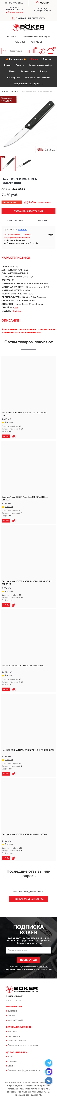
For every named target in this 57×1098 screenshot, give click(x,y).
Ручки (7, 65)
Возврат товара (15, 1020)
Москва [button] (22, 230)
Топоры (44, 71)
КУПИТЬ (6, 436)
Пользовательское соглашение (23, 1045)
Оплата (11, 1016)
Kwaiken (17, 311)
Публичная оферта (17, 1041)
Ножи (34, 59)
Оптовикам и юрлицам (36, 37)
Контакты (36, 42)
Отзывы (20, 42)
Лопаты (20, 65)
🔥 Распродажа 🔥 (16, 59)
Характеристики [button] (15, 221)
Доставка (12, 1011)
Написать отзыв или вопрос (28, 899)
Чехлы (12, 71)
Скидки (11, 1066)
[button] (14, 12)
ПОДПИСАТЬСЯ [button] (28, 960)
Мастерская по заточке (37, 77)
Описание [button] (42, 221)
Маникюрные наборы (41, 65)
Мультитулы (28, 71)
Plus (16, 307)
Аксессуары (13, 77)
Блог (10, 1057)
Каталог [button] (12, 37)
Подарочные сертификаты (28, 84)
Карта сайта (14, 1036)
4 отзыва (9, 422)
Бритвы (47, 59)
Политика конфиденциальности (24, 1070)
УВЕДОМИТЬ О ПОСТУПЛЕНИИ (28, 211)
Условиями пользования (35, 969)
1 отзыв (8, 675)
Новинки (12, 1061)
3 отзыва (9, 591)
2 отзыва (9, 507)
